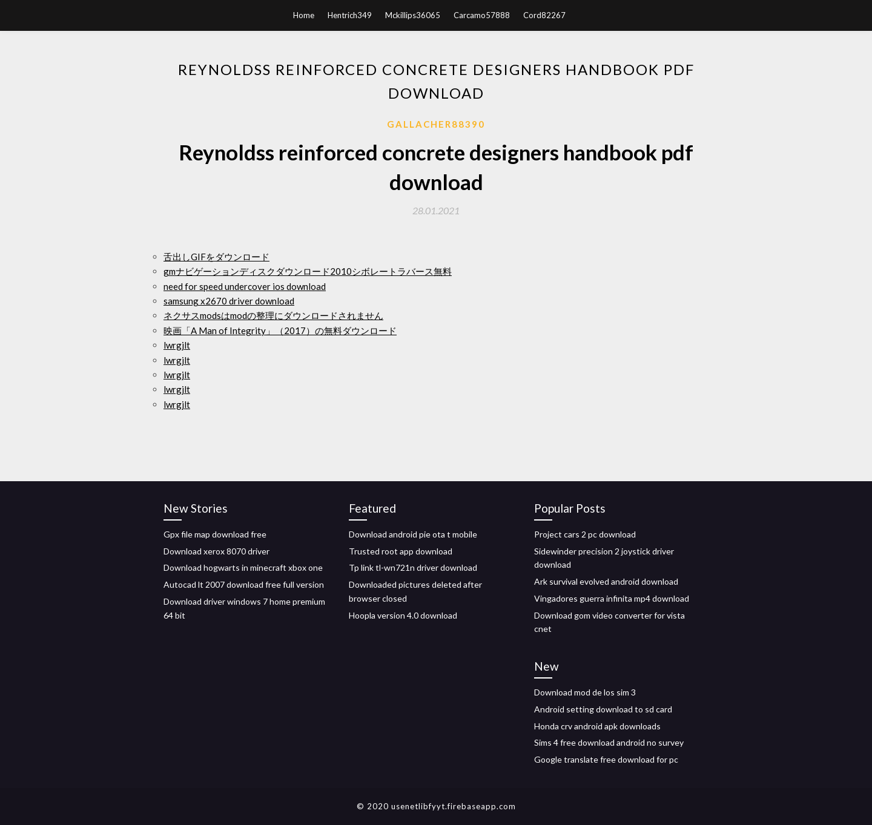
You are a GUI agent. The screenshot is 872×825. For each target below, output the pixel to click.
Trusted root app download (400, 551)
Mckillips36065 (412, 15)
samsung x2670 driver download (229, 300)
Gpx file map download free (215, 534)
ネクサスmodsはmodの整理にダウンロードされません (273, 315)
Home (303, 15)
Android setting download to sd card (603, 709)
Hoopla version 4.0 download (403, 615)
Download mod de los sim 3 (585, 692)
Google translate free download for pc (606, 759)
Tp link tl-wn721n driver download (413, 567)
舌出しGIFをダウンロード (216, 256)
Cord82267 (544, 15)
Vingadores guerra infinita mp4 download (611, 598)
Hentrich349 (350, 15)
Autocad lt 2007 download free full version (244, 584)
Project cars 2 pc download (585, 534)
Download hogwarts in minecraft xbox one (243, 567)
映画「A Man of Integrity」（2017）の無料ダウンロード (280, 330)
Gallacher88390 (436, 124)
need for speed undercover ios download (245, 286)
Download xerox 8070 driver (216, 551)
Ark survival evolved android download (606, 581)
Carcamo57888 (482, 15)
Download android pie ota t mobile (413, 534)
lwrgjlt (177, 345)
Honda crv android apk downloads (597, 726)
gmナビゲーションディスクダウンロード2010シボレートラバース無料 (308, 271)
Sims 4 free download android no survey (609, 742)
